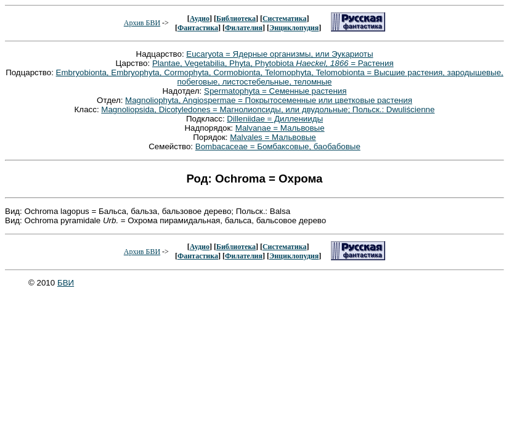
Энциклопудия (294, 27)
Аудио (200, 18)
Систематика (284, 18)
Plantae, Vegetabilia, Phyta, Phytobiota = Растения (273, 63)
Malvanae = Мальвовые (280, 128)
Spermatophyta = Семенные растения (275, 91)
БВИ (65, 282)
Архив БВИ (142, 22)
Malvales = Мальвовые (273, 137)
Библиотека (236, 18)
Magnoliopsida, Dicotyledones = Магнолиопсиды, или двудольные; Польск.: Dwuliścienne (267, 109)
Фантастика (197, 27)
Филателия (244, 27)
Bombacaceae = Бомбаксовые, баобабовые (277, 146)
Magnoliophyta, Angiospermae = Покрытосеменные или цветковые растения (268, 100)
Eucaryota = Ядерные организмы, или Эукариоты (279, 54)
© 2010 (42, 282)
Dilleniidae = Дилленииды (275, 118)
